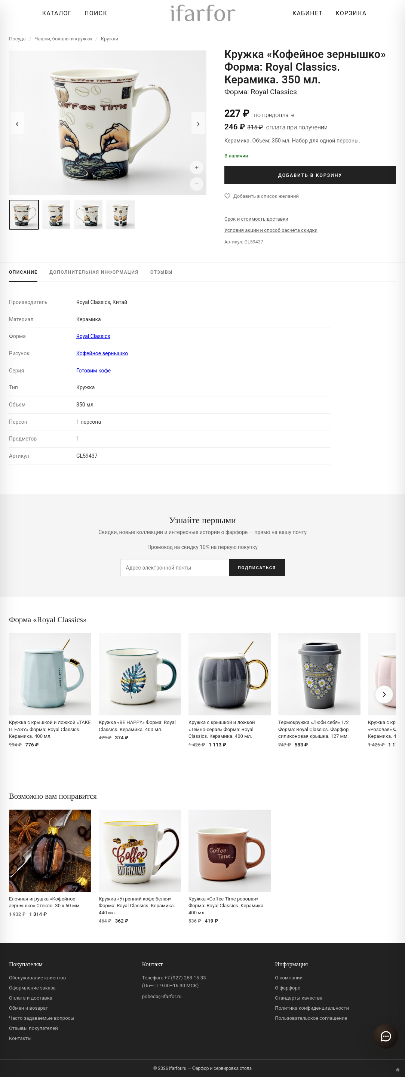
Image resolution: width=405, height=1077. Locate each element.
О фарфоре (287, 988)
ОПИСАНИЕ (23, 272)
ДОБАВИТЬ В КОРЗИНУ (310, 175)
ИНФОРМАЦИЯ (93, 272)
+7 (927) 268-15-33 (185, 978)
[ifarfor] (202, 14)
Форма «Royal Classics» (48, 619)
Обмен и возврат (28, 1008)
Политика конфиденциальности (312, 1008)
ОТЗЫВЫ (161, 272)
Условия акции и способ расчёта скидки (270, 230)
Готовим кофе (93, 371)
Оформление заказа (32, 988)
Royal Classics (93, 336)
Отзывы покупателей (33, 1028)
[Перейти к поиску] (94, 13)
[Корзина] (349, 13)
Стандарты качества (298, 998)
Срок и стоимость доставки (256, 219)
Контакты (20, 1038)
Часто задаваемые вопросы (41, 1018)
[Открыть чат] (386, 1036)
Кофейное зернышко (102, 353)
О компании (289, 978)
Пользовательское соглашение (311, 1018)
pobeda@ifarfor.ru (162, 996)
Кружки (109, 39)
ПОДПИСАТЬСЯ (257, 567)
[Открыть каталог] (55, 13)
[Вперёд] (384, 694)
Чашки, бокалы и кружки (63, 39)
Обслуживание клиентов (37, 978)
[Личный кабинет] (306, 13)
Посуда (17, 39)
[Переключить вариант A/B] (398, 1070)
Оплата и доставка (30, 998)
